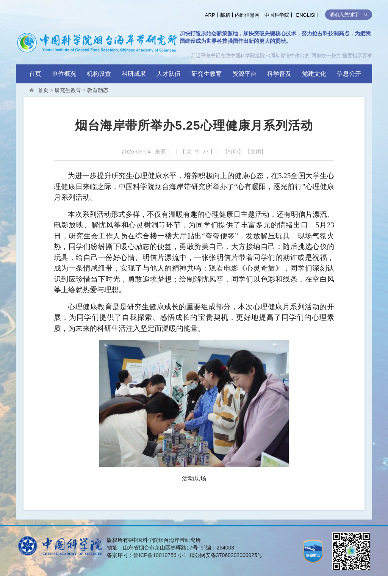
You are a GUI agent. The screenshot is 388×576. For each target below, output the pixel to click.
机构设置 (99, 73)
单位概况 (64, 73)
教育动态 (97, 90)
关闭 (255, 152)
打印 (233, 152)
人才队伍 (168, 73)
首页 (35, 73)
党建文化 (314, 73)
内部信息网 (247, 15)
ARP (210, 15)
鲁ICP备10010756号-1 (159, 555)
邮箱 (225, 15)
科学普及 (279, 73)
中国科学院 (276, 15)
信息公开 (349, 73)
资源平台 (244, 73)
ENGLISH (307, 15)
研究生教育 (206, 73)
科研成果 (134, 73)
